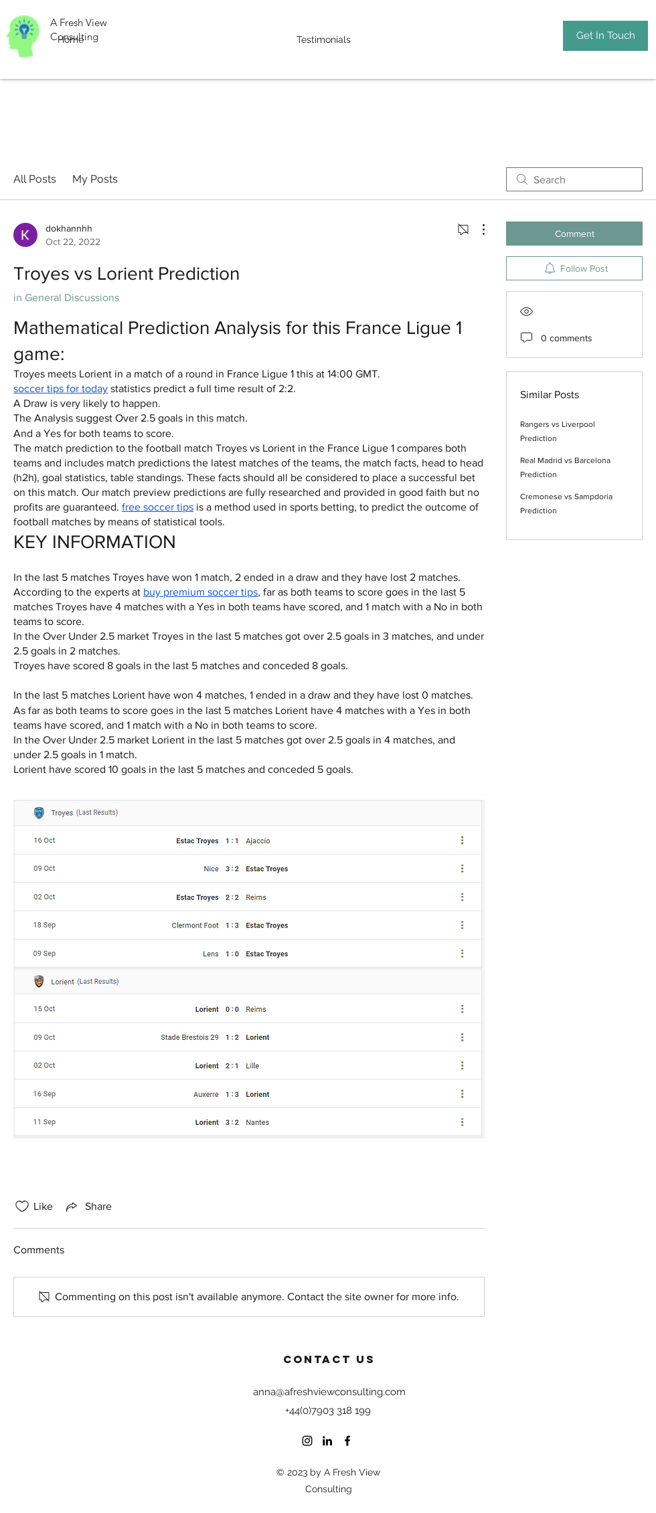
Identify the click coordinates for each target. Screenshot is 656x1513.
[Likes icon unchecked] (22, 1206)
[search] (574, 179)
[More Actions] (477, 229)
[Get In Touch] (605, 36)
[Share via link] (88, 1206)
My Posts (95, 179)
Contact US (329, 1359)
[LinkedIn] (327, 1440)
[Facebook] (347, 1440)
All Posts (34, 179)
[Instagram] (307, 1440)
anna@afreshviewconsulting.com (329, 1392)
